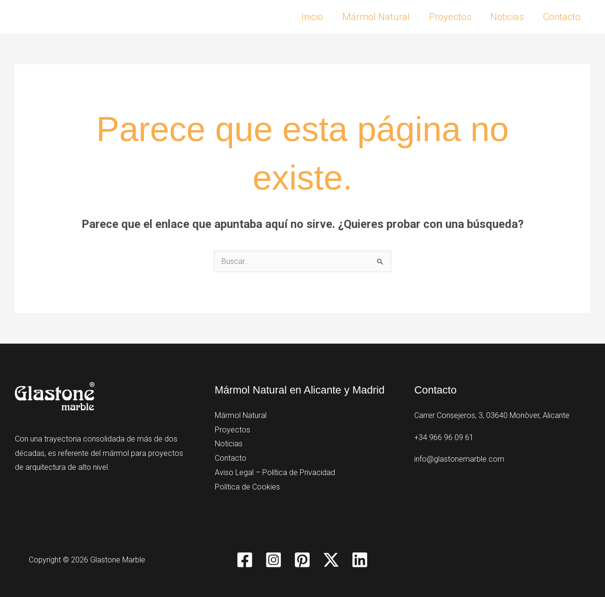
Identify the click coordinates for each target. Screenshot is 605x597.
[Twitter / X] (331, 559)
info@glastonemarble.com (459, 459)
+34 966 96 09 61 (444, 437)
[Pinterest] (302, 559)
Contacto (562, 17)
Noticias (507, 17)
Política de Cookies (247, 486)
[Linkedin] (359, 559)
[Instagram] (273, 559)
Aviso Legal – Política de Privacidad (275, 472)
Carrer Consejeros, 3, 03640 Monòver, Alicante (492, 415)
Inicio (312, 17)
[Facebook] (244, 559)
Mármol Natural (376, 17)
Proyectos (450, 17)
